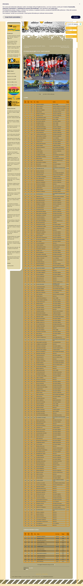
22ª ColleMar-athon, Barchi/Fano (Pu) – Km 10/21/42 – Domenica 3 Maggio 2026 (13, 112)
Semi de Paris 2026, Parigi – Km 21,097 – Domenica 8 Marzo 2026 (13, 189)
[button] (79, 4)
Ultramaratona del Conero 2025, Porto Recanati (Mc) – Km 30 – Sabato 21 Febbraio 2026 (13, 216)
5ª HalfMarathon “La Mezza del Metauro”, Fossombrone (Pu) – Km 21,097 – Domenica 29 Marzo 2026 (13, 159)
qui (41, 94)
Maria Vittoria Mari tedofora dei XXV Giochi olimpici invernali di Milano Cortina (13, 258)
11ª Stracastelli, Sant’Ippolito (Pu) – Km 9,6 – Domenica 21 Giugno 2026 (14, 56)
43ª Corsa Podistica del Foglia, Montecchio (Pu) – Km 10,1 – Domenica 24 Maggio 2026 (12, 42)
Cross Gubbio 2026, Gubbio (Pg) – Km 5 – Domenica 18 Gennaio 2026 (13, 248)
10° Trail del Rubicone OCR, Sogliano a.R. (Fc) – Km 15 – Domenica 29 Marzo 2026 (13, 164)
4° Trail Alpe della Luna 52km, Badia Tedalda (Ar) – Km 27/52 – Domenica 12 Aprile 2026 (13, 144)
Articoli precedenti (10, 265)
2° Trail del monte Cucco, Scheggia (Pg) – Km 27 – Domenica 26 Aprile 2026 (13, 122)
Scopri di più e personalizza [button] (12, 17)
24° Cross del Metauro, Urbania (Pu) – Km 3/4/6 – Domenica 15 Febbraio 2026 (13, 221)
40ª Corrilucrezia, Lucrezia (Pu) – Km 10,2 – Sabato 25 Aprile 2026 (13, 126)
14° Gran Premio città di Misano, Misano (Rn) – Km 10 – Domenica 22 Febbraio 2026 (13, 205)
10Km (27, 569)
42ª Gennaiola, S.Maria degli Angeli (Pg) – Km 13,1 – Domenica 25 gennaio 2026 (13, 243)
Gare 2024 (31, 567)
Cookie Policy (69, 32)
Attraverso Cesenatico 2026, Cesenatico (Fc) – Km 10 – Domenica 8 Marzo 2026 (13, 199)
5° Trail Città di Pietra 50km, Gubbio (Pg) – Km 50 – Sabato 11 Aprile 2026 (13, 148)
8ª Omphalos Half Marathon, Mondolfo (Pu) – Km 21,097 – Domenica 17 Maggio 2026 (13, 37)
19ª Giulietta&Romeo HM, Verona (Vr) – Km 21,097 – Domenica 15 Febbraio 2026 (13, 227)
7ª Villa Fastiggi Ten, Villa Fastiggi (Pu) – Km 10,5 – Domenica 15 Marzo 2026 (13, 174)
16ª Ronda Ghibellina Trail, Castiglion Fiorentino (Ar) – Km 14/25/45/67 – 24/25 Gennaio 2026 (13, 237)
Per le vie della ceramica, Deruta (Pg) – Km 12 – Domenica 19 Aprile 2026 (13, 135)
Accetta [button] (76, 17)
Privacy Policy (69, 28)
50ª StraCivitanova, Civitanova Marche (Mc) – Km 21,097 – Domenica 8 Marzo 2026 (13, 194)
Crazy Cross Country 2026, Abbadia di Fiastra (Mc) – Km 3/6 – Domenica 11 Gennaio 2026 (13, 252)
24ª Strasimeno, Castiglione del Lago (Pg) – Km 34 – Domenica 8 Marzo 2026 (13, 184)
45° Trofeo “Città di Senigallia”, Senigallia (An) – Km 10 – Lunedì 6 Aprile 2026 (13, 153)
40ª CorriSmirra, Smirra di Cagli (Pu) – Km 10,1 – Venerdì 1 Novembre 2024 (37, 51)
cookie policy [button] (54, 8)
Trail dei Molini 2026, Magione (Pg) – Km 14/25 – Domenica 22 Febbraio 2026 (13, 210)
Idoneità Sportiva (69, 36)
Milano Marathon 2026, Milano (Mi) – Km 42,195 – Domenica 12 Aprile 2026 (13, 139)
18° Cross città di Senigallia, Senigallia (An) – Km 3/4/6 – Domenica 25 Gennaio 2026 (13, 232)
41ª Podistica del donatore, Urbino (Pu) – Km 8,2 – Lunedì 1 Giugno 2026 (13, 47)
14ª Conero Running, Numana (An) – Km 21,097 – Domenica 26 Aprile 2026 (13, 117)
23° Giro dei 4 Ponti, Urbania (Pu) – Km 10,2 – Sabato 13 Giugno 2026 (13, 51)
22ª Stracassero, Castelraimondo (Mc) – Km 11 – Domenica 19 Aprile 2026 (13, 131)
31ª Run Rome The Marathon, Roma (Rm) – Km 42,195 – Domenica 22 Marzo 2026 (13, 169)
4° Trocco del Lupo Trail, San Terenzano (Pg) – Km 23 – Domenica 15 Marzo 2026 (13, 179)
